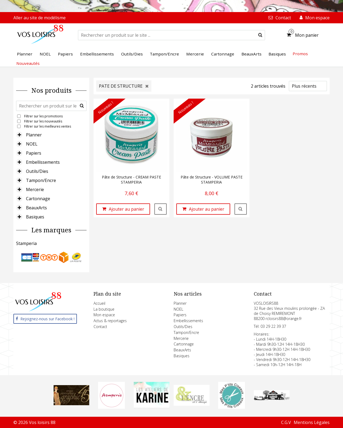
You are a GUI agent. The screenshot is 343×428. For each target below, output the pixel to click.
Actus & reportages (110, 320)
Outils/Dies (37, 171)
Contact (100, 326)
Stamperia (26, 243)
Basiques (35, 217)
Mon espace (104, 314)
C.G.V (286, 422)
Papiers (33, 153)
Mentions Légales (312, 422)
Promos (300, 53)
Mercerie (35, 189)
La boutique (104, 309)
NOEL (32, 144)
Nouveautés (28, 63)
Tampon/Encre (41, 180)
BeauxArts (36, 208)
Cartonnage (38, 199)
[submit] (260, 35)
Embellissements (43, 162)
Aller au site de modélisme (39, 18)
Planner (34, 135)
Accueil (99, 303)
